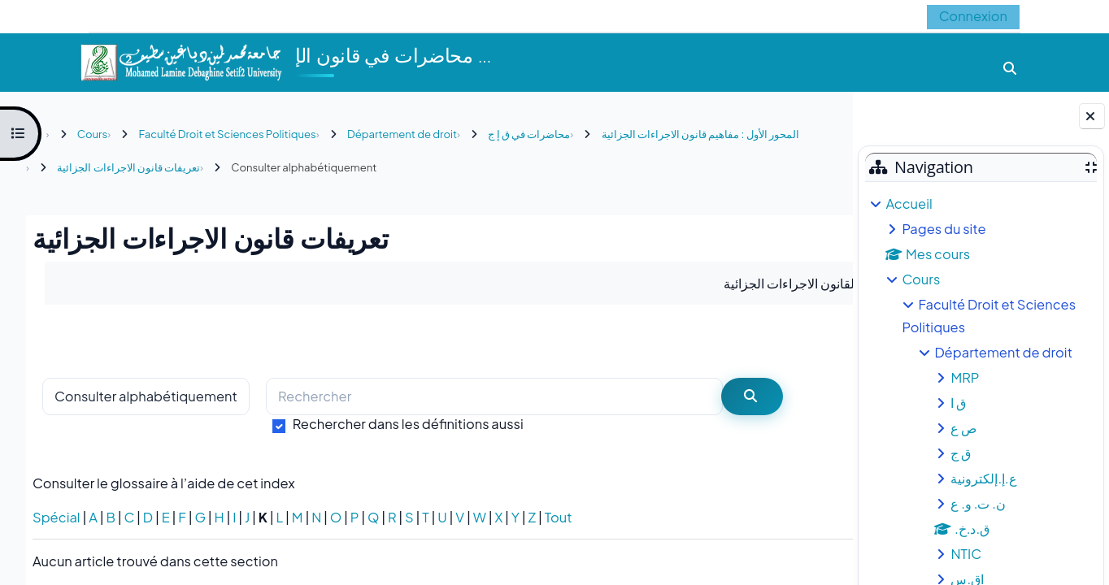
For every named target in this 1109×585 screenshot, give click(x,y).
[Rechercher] (494, 397)
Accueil (908, 203)
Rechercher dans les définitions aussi (408, 423)
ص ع (963, 427)
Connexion (973, 15)
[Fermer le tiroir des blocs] (1092, 116)
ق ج (960, 453)
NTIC (965, 553)
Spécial (56, 517)
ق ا (958, 402)
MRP (964, 377)
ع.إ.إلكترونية (983, 478)
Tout (558, 517)
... (807, 340)
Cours (921, 279)
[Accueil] (180, 60)
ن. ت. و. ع (978, 503)
